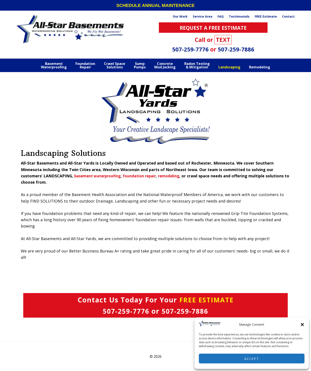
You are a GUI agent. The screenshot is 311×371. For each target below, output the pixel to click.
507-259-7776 (191, 49)
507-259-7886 (236, 49)
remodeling (174, 175)
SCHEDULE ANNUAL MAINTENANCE (155, 5)
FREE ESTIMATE (206, 299)
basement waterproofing (99, 175)
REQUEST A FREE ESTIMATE (213, 27)
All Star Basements (71, 29)
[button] (302, 324)
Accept (251, 358)
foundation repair (143, 175)
